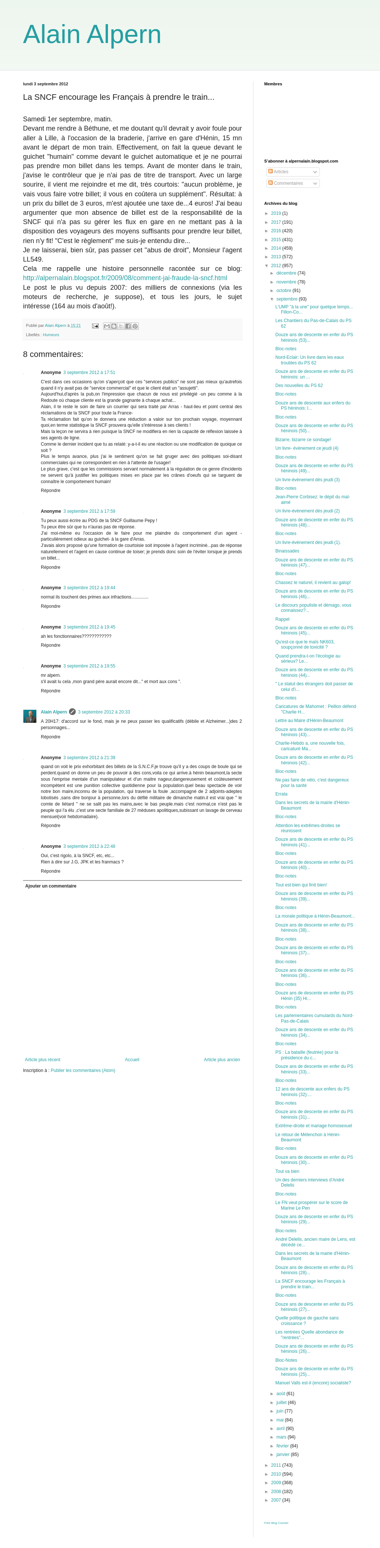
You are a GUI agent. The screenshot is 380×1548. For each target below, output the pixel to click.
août (281, 1393)
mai (280, 1420)
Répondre (50, 490)
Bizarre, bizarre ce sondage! (303, 439)
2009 (276, 1482)
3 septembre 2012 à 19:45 (89, 627)
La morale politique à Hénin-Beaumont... (315, 916)
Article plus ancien (222, 1059)
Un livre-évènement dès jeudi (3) (307, 479)
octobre (284, 290)
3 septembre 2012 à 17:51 (89, 372)
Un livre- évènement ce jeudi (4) (306, 448)
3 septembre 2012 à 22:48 (89, 846)
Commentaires (285, 183)
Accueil (132, 1059)
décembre (287, 273)
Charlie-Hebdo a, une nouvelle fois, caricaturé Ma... (310, 746)
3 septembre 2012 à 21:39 (89, 757)
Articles (278, 171)
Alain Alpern (92, 34)
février (283, 1446)
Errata (281, 794)
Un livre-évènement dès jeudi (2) (307, 511)
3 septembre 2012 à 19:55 (89, 666)
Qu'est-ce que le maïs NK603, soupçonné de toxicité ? (305, 644)
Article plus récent (42, 1059)
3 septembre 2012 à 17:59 (89, 511)
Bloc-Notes (286, 1360)
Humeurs (51, 334)
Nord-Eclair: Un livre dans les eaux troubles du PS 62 (309, 360)
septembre (287, 299)
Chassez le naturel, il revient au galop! (313, 582)
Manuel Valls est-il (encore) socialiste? (313, 1382)
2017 (276, 222)
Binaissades (287, 551)
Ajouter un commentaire (50, 886)
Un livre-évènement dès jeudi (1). (308, 542)
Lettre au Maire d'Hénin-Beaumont (309, 720)
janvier (283, 1454)
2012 (276, 265)
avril (281, 1428)
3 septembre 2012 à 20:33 (104, 712)
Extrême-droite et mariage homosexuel (313, 1125)
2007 (276, 1500)
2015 (276, 239)
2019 (276, 213)
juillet (282, 1402)
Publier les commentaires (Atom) (83, 1070)
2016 (276, 230)
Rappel (282, 619)
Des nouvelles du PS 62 (299, 385)
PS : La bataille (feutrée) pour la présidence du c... (306, 1055)
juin (280, 1411)
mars (282, 1437)
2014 (276, 248)
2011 (276, 1465)
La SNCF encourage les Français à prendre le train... (310, 1284)
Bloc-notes (286, 348)
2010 (276, 1474)
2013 (276, 256)
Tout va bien (287, 1171)
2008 (276, 1491)
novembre (287, 282)
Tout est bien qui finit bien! (301, 885)
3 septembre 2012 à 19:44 (89, 587)
